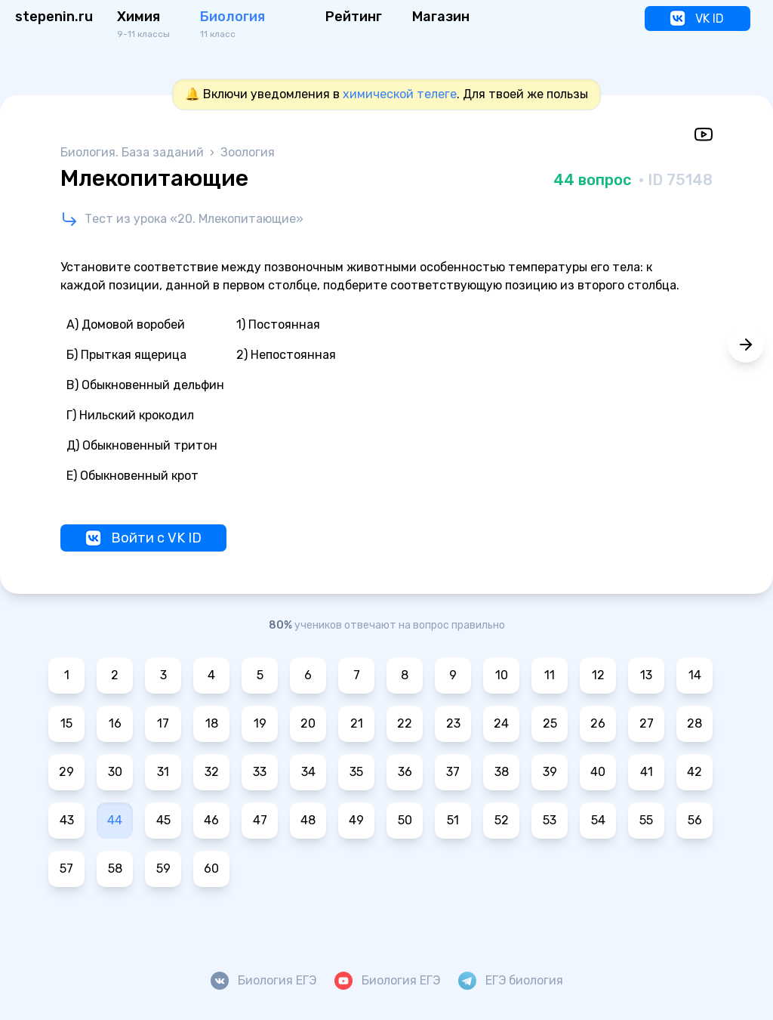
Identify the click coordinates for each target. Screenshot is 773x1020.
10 (501, 675)
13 (646, 675)
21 (356, 723)
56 (695, 820)
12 (598, 675)
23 (453, 723)
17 (163, 723)
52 (501, 820)
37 (453, 772)
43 (67, 820)
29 (66, 772)
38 (501, 772)
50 (405, 820)
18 (211, 723)
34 (308, 772)
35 (356, 772)
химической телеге (400, 94)
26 (597, 723)
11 (549, 675)
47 (260, 820)
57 (66, 868)
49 (356, 820)
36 (405, 772)
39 (550, 772)
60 (211, 868)
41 (646, 772)
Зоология (247, 152)
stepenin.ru (54, 16)
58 (115, 868)
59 (163, 868)
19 (260, 723)
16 (115, 723)
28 (694, 723)
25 (550, 723)
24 (501, 723)
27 (646, 723)
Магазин (441, 16)
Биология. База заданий (133, 152)
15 (66, 723)
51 (453, 820)
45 (163, 820)
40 (597, 772)
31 (163, 772)
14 (694, 675)
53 (549, 820)
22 (404, 723)
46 (211, 820)
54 (598, 820)
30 (115, 772)
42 (694, 772)
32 (212, 772)
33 (259, 772)
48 (308, 820)
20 (308, 723)
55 (646, 820)
